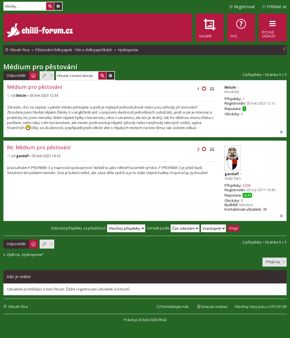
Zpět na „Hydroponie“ (25, 254)
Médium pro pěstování (40, 66)
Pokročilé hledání (58, 6)
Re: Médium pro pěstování (39, 147)
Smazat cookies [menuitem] (214, 306)
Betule (230, 87)
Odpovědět (16, 75)
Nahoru (281, 132)
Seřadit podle (173, 228)
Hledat (50, 6)
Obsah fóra (18, 306)
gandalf (232, 173)
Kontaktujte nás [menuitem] (175, 306)
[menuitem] (241, 27)
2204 (246, 185)
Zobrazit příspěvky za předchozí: (98, 228)
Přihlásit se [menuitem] (277, 6)
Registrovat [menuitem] (244, 6)
